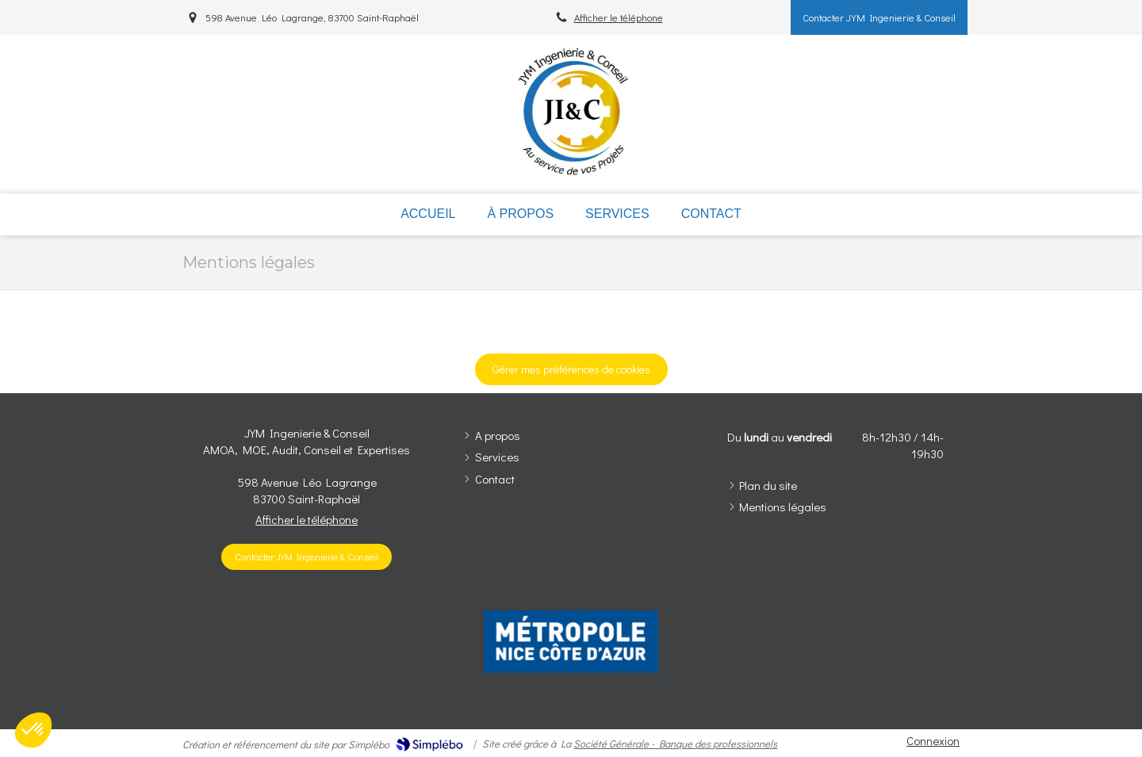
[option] (571, 641)
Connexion (933, 740)
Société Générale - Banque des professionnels (675, 743)
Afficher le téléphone (618, 17)
